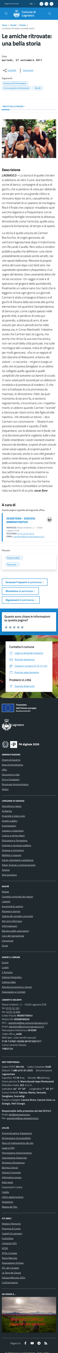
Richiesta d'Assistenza (13, 1162)
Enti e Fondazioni (10, 779)
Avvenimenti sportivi (12, 906)
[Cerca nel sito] (49, 13)
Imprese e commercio (13, 850)
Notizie (22, 25)
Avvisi (5, 945)
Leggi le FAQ (8, 1148)
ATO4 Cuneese (9, 1253)
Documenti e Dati (11, 774)
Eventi (5, 962)
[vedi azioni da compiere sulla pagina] (25, 70)
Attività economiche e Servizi (17, 987)
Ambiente (7, 811)
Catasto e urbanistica (13, 830)
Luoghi (5, 967)
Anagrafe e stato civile (13, 816)
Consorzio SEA (9, 1243)
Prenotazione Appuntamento (17, 1153)
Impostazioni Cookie (12, 1187)
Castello (6, 901)
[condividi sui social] (9, 70)
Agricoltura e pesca (11, 806)
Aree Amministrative (12, 765)
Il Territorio (7, 972)
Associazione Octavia (13, 1263)
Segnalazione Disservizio (14, 1158)
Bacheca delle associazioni (15, 931)
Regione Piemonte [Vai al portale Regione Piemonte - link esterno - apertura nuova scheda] (12, 3)
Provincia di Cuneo (11, 1228)
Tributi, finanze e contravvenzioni (18, 865)
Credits (5, 1192)
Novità (13, 25)
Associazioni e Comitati (13, 992)
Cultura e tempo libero (13, 835)
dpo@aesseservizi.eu (19, 1114)
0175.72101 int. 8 (25, 533)
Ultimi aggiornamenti (12, 1197)
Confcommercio (10, 1282)
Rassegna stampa (11, 911)
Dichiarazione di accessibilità (16, 1138)
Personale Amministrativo (15, 784)
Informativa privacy (12, 1177)
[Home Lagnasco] (27, 13)
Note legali (7, 1182)
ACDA (5, 1248)
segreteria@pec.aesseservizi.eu (23, 1118)
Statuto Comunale (11, 1172)
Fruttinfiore (7, 1238)
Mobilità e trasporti (11, 855)
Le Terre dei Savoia (11, 1273)
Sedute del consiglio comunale (17, 916)
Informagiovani (9, 926)
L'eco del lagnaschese (13, 936)
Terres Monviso (9, 1258)
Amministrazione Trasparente (17, 1133)
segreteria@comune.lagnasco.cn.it (28, 536)
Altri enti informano (12, 921)
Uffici (4, 769)
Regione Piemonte (11, 1223)
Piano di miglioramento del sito (17, 1143)
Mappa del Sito (9, 1207)
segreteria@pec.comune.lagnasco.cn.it (28, 1023)
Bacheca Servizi (10, 1167)
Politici (5, 789)
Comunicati (7, 941)
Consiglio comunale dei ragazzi (17, 896)
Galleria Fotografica (12, 977)
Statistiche (7, 1202)
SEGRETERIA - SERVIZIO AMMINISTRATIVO (20, 520)
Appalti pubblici (9, 821)
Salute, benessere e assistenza (17, 860)
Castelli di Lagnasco (12, 1233)
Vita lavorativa (9, 875)
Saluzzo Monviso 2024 (13, 1277)
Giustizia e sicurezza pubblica (16, 845)
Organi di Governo (11, 760)
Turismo (6, 870)
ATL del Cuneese (10, 1268)
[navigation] (6, 13)
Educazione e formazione (14, 840)
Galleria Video (9, 982)
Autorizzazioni (9, 826)
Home (4, 25)
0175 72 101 (12, 1008)
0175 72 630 (13, 1012)
